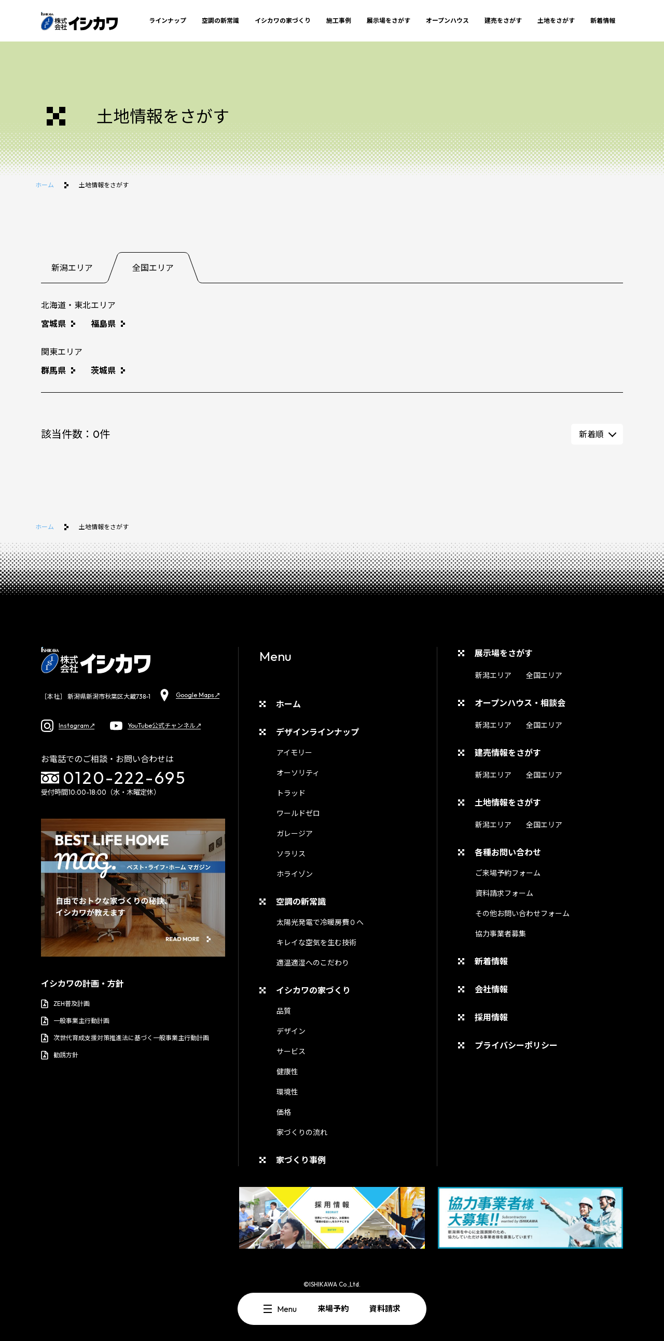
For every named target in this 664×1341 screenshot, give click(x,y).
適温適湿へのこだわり (312, 962)
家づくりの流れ (301, 1132)
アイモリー (294, 752)
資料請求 (384, 1309)
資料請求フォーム (504, 893)
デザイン (291, 1031)
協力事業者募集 (500, 933)
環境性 (287, 1092)
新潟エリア (493, 675)
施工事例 (338, 20)
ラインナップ (167, 20)
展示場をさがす (388, 20)
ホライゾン (294, 874)
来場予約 (333, 1309)
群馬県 (53, 370)
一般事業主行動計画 (75, 1021)
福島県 (103, 324)
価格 (283, 1112)
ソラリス (291, 854)
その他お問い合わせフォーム (522, 913)
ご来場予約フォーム (508, 873)
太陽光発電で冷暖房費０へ (320, 922)
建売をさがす (503, 20)
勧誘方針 (59, 1055)
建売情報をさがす (508, 753)
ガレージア (294, 833)
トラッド (291, 793)
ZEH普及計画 (65, 1003)
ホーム (44, 185)
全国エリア (544, 675)
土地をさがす (556, 20)
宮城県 (53, 324)
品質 (283, 1011)
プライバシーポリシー (516, 1045)
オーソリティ (298, 773)
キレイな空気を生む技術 (316, 942)
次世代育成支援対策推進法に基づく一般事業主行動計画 (125, 1038)
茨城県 (103, 370)
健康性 (287, 1071)
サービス (291, 1051)
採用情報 (491, 1017)
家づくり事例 (301, 1160)
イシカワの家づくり (283, 20)
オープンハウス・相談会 (520, 703)
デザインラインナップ (317, 732)
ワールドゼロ (298, 813)
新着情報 (602, 20)
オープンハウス (447, 20)
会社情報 (491, 989)
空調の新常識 (220, 20)
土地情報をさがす (508, 802)
